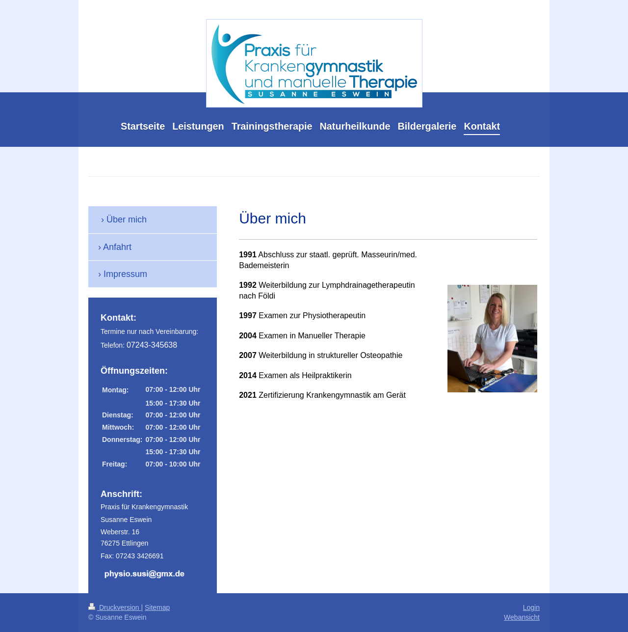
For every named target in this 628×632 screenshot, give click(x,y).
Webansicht (522, 617)
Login (531, 607)
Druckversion (114, 607)
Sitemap (157, 607)
